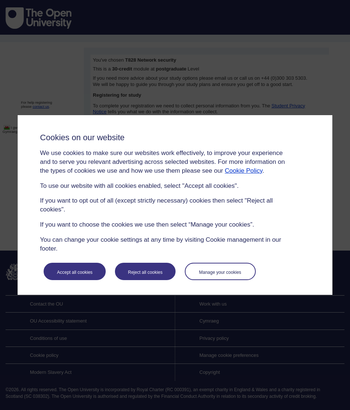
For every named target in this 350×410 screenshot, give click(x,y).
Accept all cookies (74, 272)
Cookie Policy (243, 170)
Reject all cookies (145, 272)
